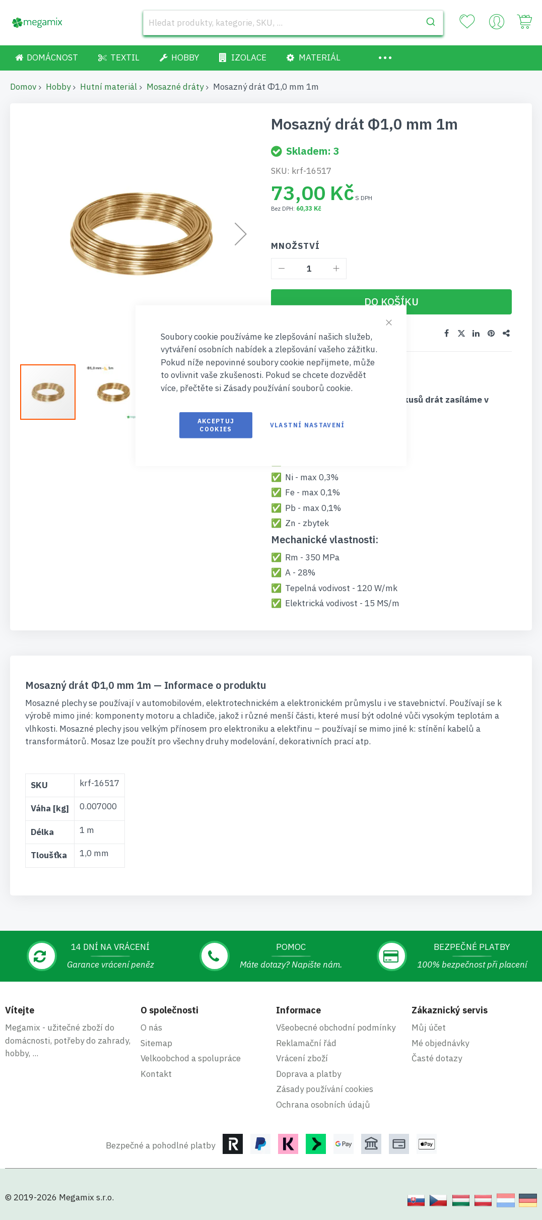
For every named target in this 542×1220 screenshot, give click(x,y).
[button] (113, 392)
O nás (151, 1027)
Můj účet (429, 1027)
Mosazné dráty (175, 86)
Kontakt (156, 1073)
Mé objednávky (440, 1042)
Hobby (58, 86)
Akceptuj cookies (216, 425)
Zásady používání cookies (324, 1089)
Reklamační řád (306, 1042)
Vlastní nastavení (307, 425)
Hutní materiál (108, 86)
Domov (23, 86)
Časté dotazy (437, 1058)
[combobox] (293, 22)
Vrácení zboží (302, 1058)
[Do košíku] (391, 301)
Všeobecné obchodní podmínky (335, 1027)
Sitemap (156, 1042)
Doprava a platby (308, 1073)
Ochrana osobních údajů (323, 1104)
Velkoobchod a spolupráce (191, 1058)
